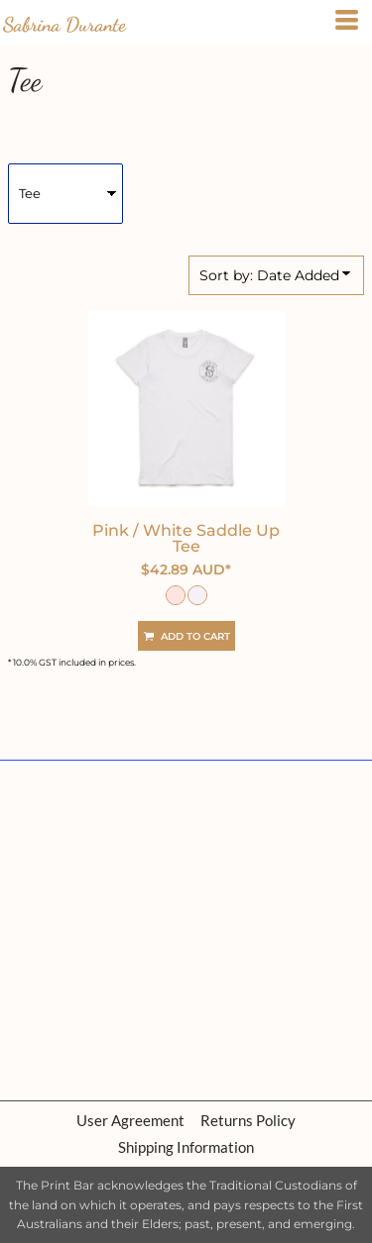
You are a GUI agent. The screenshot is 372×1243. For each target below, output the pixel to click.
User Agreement (130, 1120)
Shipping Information (186, 1147)
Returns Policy (248, 1120)
